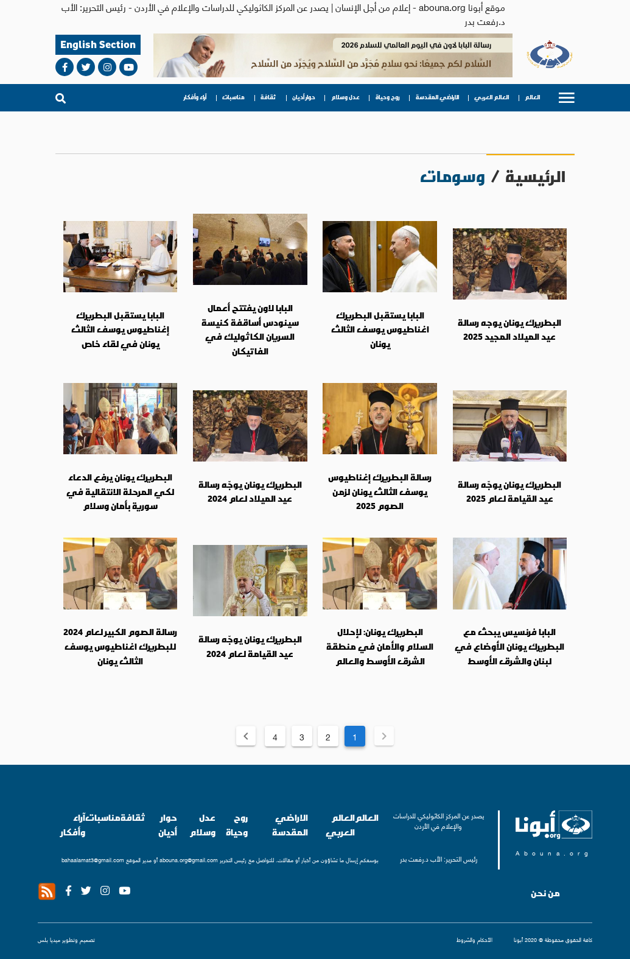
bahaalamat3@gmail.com (92, 859)
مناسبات (233, 97)
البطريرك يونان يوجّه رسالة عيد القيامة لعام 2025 (509, 492)
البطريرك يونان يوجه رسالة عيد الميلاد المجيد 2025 (509, 330)
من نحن (545, 893)
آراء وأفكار (195, 97)
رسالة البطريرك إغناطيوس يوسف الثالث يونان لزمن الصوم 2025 (380, 491)
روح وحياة (388, 97)
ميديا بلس (49, 939)
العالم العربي (491, 97)
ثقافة (268, 97)
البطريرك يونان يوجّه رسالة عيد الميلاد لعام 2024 (250, 492)
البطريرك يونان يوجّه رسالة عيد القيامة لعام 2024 (250, 646)
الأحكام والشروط (474, 939)
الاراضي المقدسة (437, 97)
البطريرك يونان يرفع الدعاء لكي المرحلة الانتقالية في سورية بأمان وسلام (120, 491)
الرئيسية (535, 176)
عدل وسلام (345, 97)
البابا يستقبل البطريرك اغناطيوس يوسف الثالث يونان (380, 329)
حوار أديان (303, 97)
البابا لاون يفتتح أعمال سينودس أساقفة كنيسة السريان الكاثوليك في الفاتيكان (250, 330)
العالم (532, 97)
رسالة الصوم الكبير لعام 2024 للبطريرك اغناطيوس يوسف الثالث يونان (120, 646)
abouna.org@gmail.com (188, 859)
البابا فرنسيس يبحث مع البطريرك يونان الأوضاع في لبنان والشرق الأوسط (509, 646)
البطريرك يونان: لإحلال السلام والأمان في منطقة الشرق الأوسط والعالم (379, 646)
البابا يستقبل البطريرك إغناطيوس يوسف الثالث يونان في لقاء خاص (120, 329)
